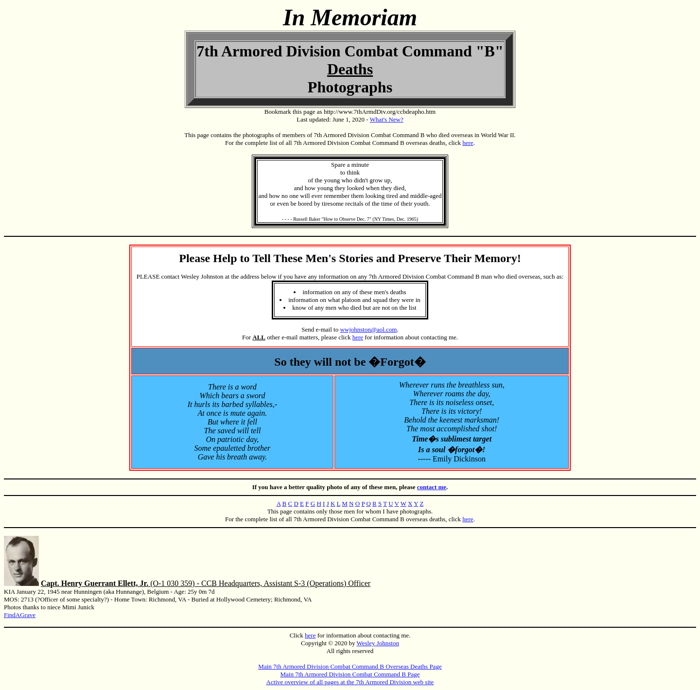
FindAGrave (19, 615)
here (467, 142)
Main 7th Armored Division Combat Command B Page (350, 674)
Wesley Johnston (377, 643)
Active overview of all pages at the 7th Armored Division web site (350, 682)
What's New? (386, 119)
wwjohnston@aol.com (368, 329)
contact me (431, 487)
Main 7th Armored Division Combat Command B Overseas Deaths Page (349, 666)
